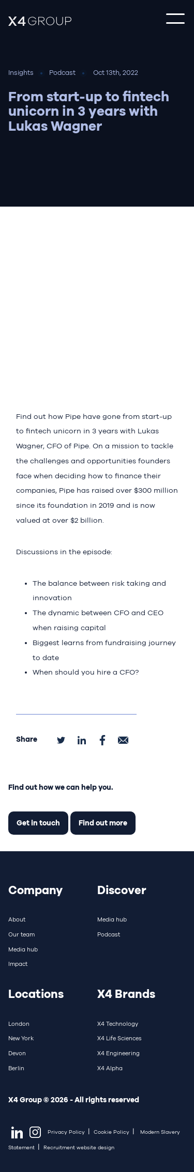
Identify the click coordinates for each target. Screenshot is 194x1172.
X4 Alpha (110, 1068)
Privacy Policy (66, 1132)
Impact (17, 964)
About (16, 919)
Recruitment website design (78, 1147)
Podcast (108, 934)
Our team (21, 934)
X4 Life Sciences (119, 1038)
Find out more (103, 822)
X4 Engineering (118, 1053)
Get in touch (38, 822)
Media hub (23, 949)
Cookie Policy (111, 1132)
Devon (17, 1053)
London (18, 1024)
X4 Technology (117, 1024)
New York (21, 1038)
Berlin (16, 1068)
